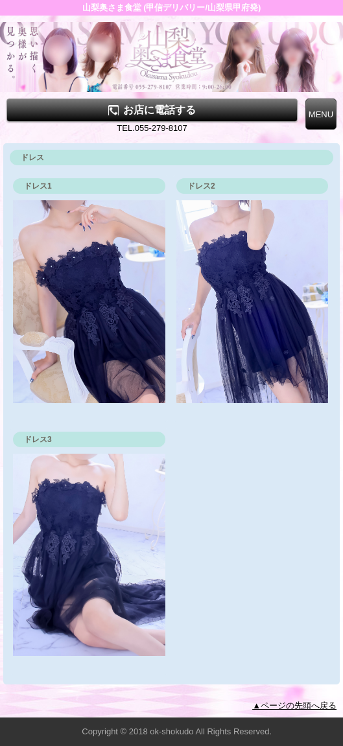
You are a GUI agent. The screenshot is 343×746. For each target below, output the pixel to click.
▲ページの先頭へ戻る (294, 705)
